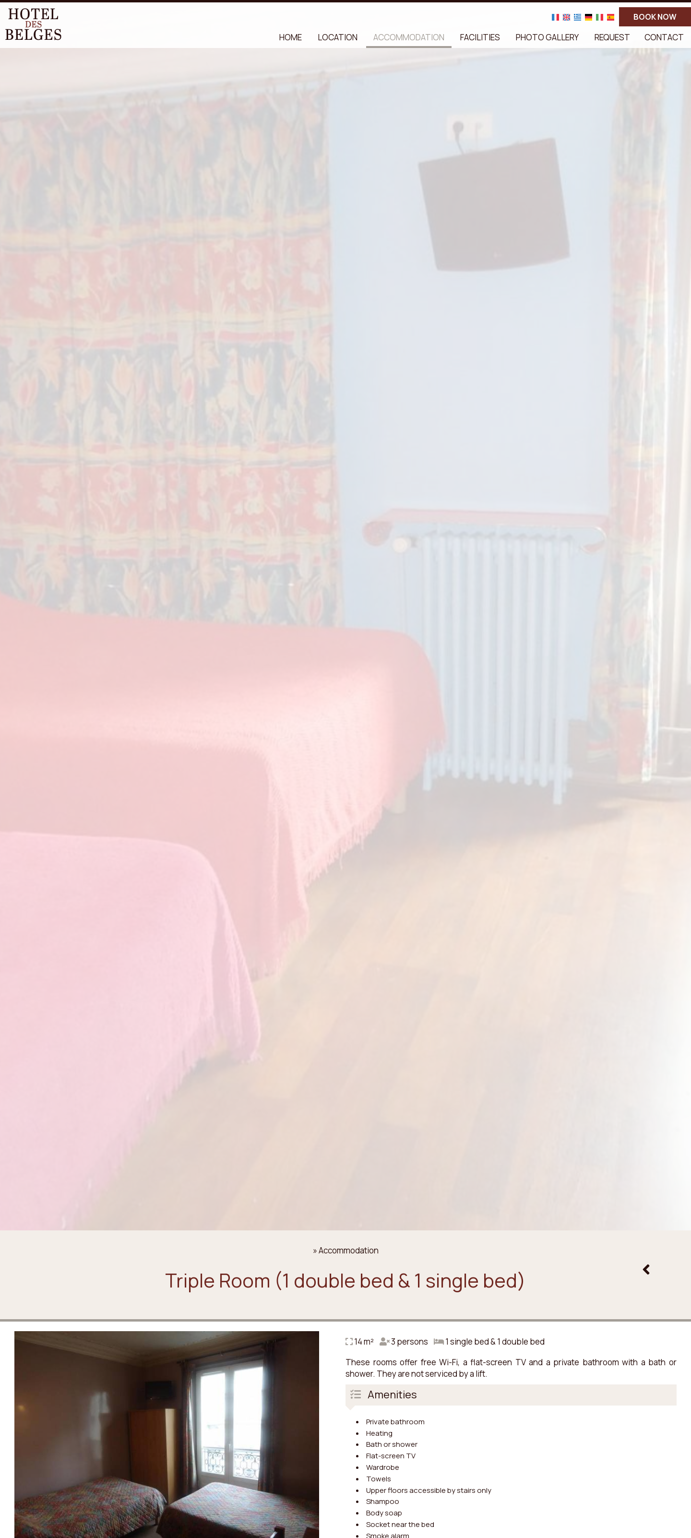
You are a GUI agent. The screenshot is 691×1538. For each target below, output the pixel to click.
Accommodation (408, 37)
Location (337, 37)
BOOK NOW (655, 17)
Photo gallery (547, 37)
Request (612, 37)
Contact (664, 37)
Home (290, 37)
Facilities (480, 37)
